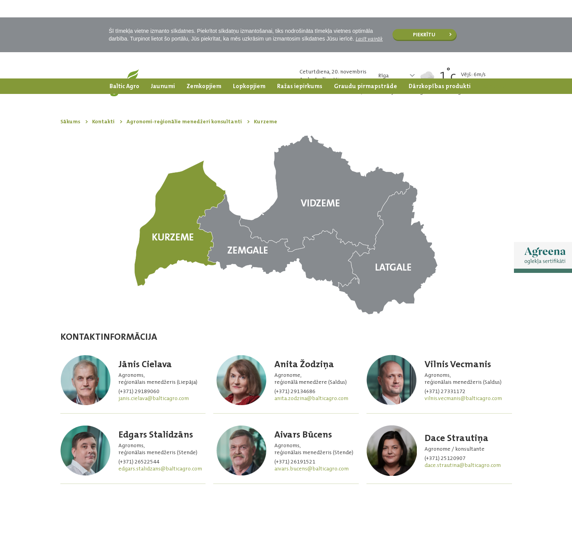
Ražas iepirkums (299, 8)
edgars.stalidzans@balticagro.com (160, 390)
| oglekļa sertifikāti (427, 517)
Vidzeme (325, 115)
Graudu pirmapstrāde (365, 8)
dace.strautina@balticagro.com (463, 386)
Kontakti (494, 8)
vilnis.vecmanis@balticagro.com (463, 319)
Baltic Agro (124, 8)
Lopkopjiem (249, 8)
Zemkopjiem (204, 8)
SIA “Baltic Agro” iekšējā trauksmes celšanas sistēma (123, 516)
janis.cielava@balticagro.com (153, 319)
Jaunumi (163, 8)
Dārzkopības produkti (440, 8)
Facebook (478, 517)
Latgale (388, 171)
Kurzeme (180, 145)
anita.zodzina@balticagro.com (311, 319)
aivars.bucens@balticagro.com (311, 390)
